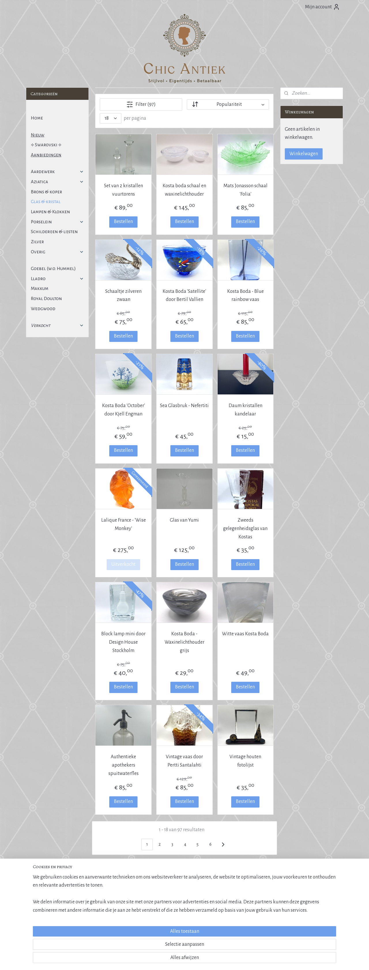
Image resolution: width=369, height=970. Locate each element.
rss (175, 959)
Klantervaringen (231, 905)
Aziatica (57, 181)
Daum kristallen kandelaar (245, 410)
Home (37, 117)
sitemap (166, 959)
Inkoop (288, 892)
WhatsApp (291, 912)
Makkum (39, 288)
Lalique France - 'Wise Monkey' (123, 524)
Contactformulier (296, 905)
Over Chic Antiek (232, 892)
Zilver (37, 241)
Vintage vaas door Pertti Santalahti (184, 761)
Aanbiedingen (46, 154)
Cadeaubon (228, 912)
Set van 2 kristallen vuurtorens (123, 190)
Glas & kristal (46, 201)
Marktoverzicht (168, 892)
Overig (57, 251)
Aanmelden (109, 926)
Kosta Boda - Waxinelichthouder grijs (184, 642)
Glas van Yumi (184, 520)
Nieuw (37, 134)
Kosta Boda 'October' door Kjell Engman (123, 410)
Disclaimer (37, 905)
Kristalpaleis (229, 899)
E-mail (288, 899)
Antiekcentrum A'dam (172, 899)
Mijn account (322, 6)
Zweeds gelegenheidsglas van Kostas (245, 529)
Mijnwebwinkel (230, 959)
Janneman (312, 924)
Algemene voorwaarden (48, 892)
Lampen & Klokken (50, 211)
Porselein (57, 221)
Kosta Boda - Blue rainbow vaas (245, 295)
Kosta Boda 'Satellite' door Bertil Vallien (184, 295)
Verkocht (57, 325)
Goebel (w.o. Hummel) (53, 268)
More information (297, 918)
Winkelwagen (303, 153)
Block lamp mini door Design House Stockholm (123, 642)
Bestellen (123, 221)
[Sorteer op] (228, 104)
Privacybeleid (39, 899)
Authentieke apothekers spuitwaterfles (123, 765)
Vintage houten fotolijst (245, 761)
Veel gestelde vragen (45, 912)
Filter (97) (141, 104)
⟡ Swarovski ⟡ (46, 144)
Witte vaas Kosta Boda (245, 633)
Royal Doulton (46, 298)
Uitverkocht (123, 564)
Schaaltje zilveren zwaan (123, 295)
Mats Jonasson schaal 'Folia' (245, 190)
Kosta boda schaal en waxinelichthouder (184, 190)
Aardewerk (57, 171)
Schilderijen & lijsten (54, 231)
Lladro (57, 278)
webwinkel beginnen (192, 959)
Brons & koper (46, 191)
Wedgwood (43, 308)
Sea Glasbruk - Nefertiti (184, 405)
